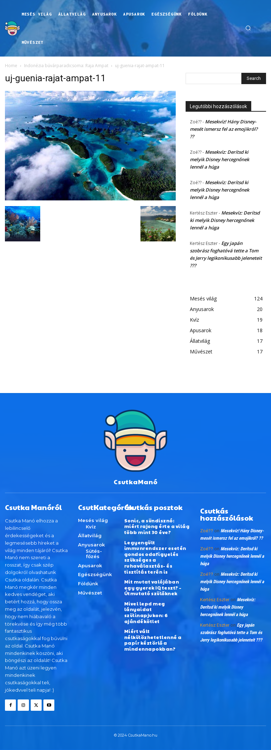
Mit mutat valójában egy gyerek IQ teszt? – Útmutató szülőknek (157, 584)
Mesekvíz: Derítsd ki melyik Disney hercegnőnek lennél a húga (219, 159)
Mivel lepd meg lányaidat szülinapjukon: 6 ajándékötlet (146, 608)
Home (11, 66)
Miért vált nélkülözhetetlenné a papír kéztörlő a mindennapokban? (153, 635)
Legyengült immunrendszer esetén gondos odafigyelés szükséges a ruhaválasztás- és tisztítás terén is (155, 555)
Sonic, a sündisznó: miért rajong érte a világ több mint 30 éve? (157, 526)
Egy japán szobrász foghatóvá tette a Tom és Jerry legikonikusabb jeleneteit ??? (231, 632)
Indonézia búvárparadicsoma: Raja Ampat (66, 66)
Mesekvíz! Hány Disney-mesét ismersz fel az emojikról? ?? (224, 129)
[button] (248, 28)
